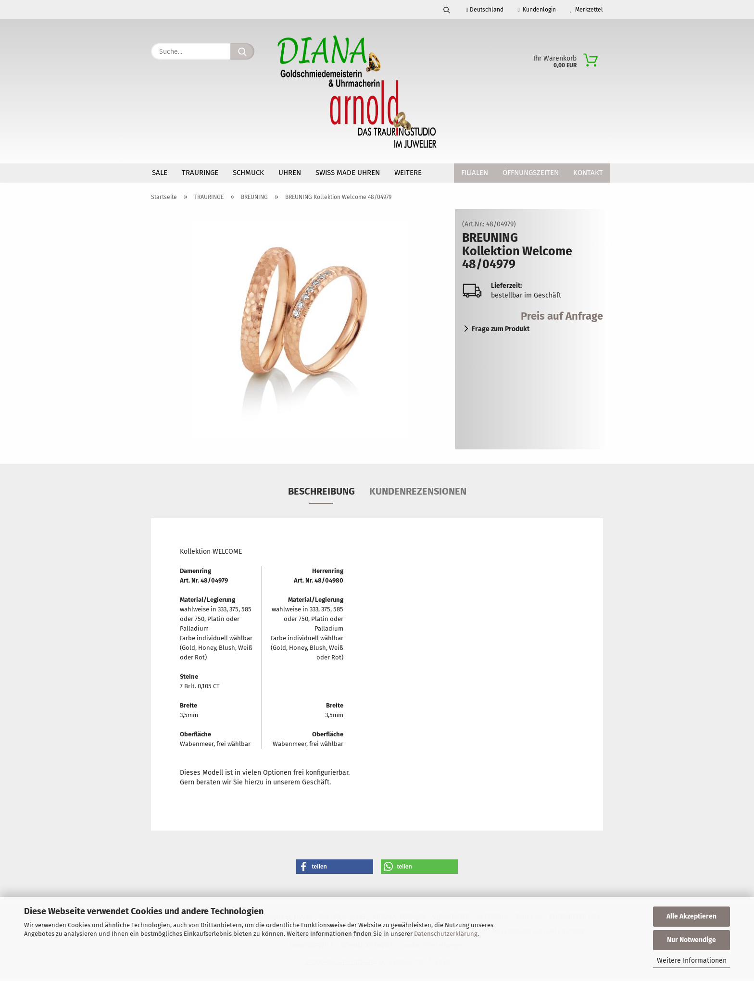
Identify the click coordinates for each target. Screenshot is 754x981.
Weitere (408, 172)
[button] (334, 869)
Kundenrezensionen (417, 493)
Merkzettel (586, 9)
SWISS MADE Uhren (347, 172)
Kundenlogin (537, 9)
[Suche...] (242, 51)
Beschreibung (321, 493)
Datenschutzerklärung (446, 933)
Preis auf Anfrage (562, 318)
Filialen (474, 172)
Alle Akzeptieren (691, 916)
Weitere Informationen (692, 960)
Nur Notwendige (691, 940)
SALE (159, 172)
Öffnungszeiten (531, 172)
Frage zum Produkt (500, 331)
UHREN (289, 172)
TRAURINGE (200, 172)
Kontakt (588, 172)
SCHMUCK (248, 172)
